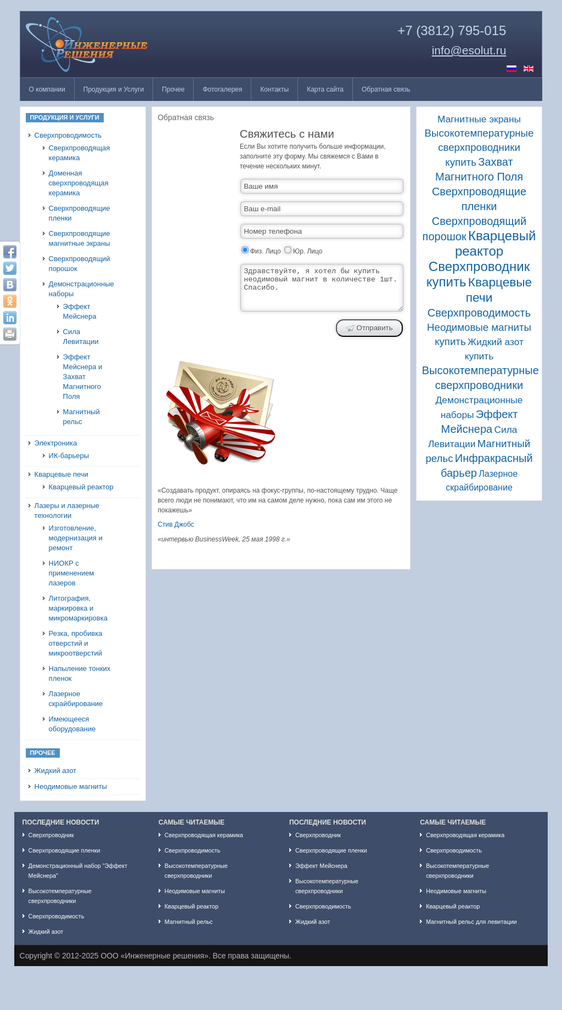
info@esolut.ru (469, 50)
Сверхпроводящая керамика (79, 153)
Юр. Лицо (307, 251)
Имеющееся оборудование (72, 724)
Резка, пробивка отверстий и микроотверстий (76, 643)
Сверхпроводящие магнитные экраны (79, 238)
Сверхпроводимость (68, 135)
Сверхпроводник (51, 835)
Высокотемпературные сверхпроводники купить (479, 147)
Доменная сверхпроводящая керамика (79, 183)
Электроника (56, 443)
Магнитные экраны (479, 119)
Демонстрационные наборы (81, 289)
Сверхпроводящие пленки (79, 213)
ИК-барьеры (69, 456)
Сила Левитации (81, 337)
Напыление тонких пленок (80, 673)
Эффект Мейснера (80, 311)
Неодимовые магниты (71, 786)
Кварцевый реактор (81, 487)
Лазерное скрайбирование (76, 699)
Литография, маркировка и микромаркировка (78, 608)
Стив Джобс (176, 524)
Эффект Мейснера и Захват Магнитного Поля (83, 376)
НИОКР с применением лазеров (71, 573)
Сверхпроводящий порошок (79, 264)
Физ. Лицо (265, 251)
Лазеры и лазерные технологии (67, 510)
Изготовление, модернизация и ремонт (76, 538)
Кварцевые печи (61, 474)
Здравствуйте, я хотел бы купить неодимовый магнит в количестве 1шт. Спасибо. (321, 288)
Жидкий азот (55, 770)
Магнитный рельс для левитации (471, 921)
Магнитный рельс (81, 417)
